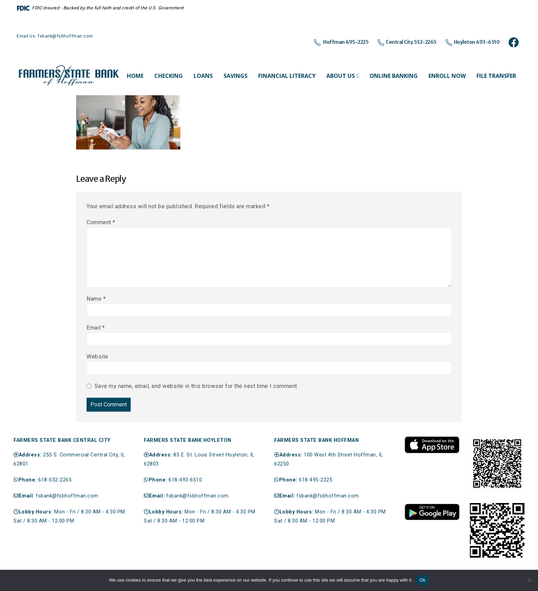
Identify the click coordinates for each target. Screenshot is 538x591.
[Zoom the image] (432, 440)
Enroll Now (447, 76)
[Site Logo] (69, 76)
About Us (340, 76)
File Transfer (496, 76)
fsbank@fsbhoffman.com (67, 496)
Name (96, 299)
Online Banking (393, 76)
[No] (529, 580)
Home (135, 76)
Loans (203, 76)
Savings (235, 76)
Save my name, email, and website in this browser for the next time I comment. (197, 386)
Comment (101, 222)
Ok (422, 580)
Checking (168, 76)
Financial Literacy (287, 76)
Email (96, 327)
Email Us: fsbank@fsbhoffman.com (55, 36)
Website (97, 356)
